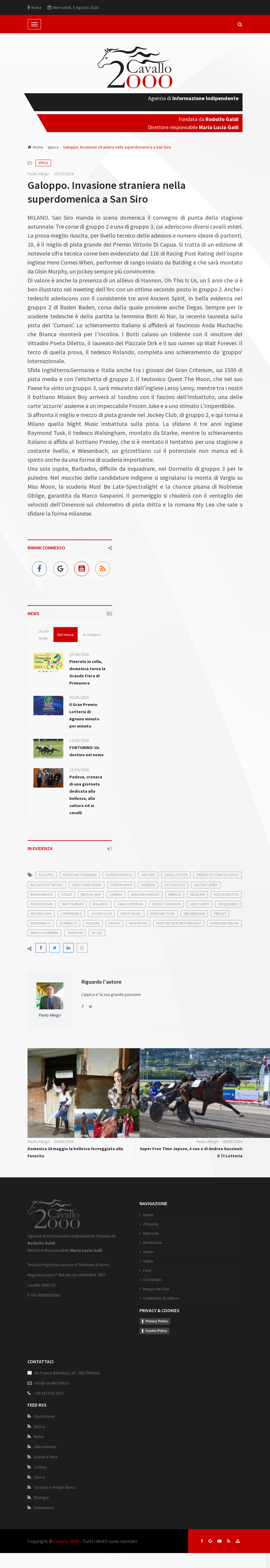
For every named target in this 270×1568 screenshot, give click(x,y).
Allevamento (45, 1446)
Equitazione (44, 1416)
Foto (147, 1270)
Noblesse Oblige (224, 923)
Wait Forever (73, 904)
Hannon (148, 885)
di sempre (91, 634)
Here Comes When (86, 885)
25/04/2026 (79, 654)
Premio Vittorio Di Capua (218, 874)
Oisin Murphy (121, 885)
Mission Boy (228, 904)
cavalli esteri (176, 874)
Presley (220, 913)
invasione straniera (80, 874)
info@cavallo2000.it (51, 1383)
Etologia (41, 1497)
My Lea (97, 932)
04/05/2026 (64, 1141)
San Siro (148, 874)
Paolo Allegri (38, 173)
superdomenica (119, 874)
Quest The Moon (166, 904)
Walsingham (194, 913)
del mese (65, 634)
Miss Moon (138, 923)
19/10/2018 (64, 173)
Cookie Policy (156, 1330)
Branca (174, 894)
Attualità (150, 1224)
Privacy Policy (156, 1321)
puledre (93, 923)
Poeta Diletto (226, 894)
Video (148, 1261)
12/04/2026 (79, 740)
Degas (67, 894)
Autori (148, 1251)
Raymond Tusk (162, 913)
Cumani (116, 894)
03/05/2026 (79, 697)
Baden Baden (41, 894)
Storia (39, 1477)
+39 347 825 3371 (49, 1393)
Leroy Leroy (199, 904)
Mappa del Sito (156, 1289)
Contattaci (152, 1279)
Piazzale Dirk (41, 904)
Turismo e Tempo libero (55, 1487)
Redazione (152, 1242)
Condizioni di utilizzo (161, 1298)
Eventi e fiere (46, 1457)
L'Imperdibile (71, 913)
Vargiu (114, 923)
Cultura (40, 1467)
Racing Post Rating (46, 885)
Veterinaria (43, 1507)
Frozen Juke (41, 913)
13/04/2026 (79, 769)
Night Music (131, 913)
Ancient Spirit (206, 885)
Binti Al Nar (91, 894)
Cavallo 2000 (66, 1541)
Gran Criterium (130, 904)
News (39, 1436)
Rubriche (151, 1233)
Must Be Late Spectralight (178, 923)
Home (35, 147)
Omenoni (75, 932)
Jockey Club (101, 913)
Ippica (53, 147)
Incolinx (197, 894)
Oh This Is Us (174, 885)
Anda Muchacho (145, 894)
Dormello (68, 923)
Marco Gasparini (44, 932)
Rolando (100, 904)
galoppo (46, 874)
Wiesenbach (40, 923)
